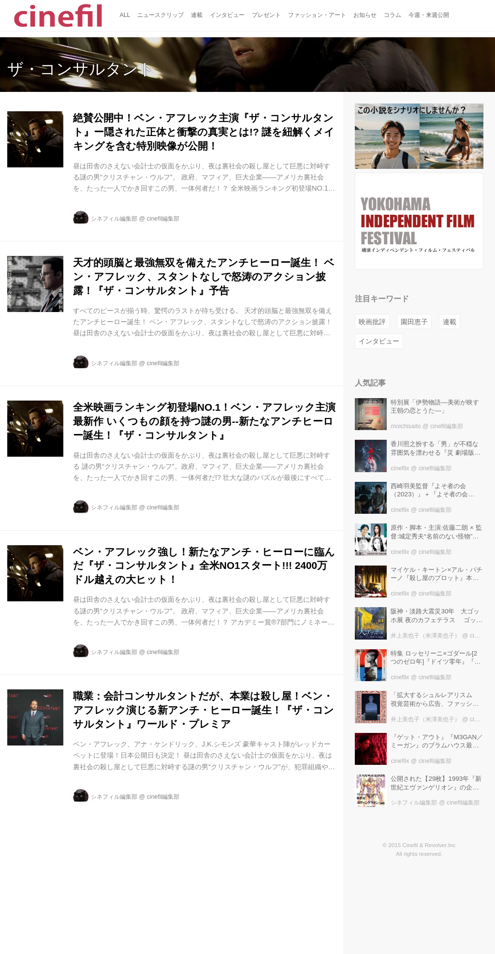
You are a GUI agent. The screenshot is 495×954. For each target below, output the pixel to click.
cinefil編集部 (163, 218)
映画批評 (372, 322)
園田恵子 (414, 322)
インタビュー (379, 341)
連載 (449, 322)
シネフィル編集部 (114, 218)
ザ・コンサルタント (81, 69)
